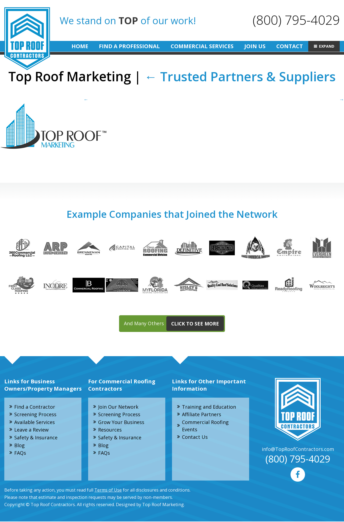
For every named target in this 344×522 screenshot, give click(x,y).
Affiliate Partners (201, 414)
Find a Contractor (34, 407)
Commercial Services (202, 46)
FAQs (20, 453)
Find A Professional (129, 46)
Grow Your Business (121, 422)
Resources (110, 430)
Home (79, 46)
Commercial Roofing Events (205, 426)
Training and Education (209, 407)
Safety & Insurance (36, 438)
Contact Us (195, 437)
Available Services (34, 422)
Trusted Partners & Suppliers (240, 76)
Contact (289, 46)
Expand (326, 46)
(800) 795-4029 (296, 20)
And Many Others (174, 324)
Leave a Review (31, 430)
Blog (19, 445)
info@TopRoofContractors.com (297, 449)
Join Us (255, 46)
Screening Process (35, 414)
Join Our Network (118, 407)
